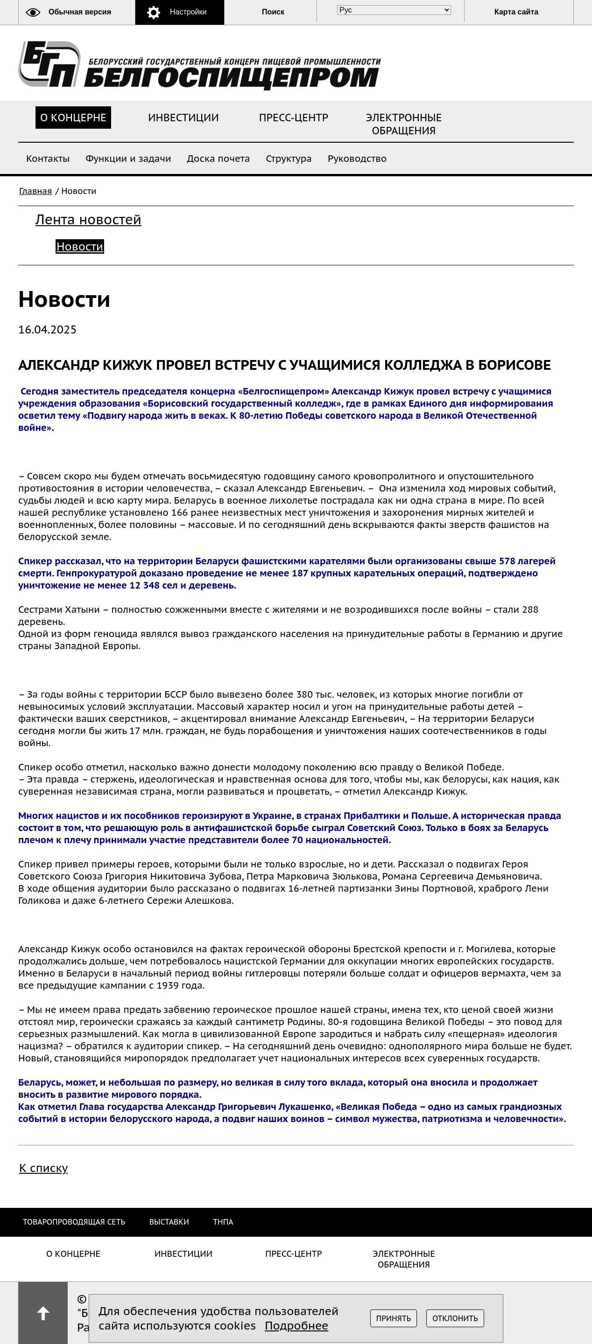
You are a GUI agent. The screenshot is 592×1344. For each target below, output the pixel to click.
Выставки (169, 1221)
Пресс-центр (294, 117)
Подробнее (296, 1325)
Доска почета (218, 157)
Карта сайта (516, 12)
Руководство (357, 157)
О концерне (73, 117)
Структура (289, 157)
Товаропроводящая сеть (74, 1221)
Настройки (188, 12)
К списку (43, 1168)
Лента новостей (88, 219)
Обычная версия (80, 12)
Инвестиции (183, 117)
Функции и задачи (128, 157)
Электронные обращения (404, 124)
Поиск (273, 12)
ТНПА (223, 1221)
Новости (79, 246)
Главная (35, 191)
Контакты (48, 157)
